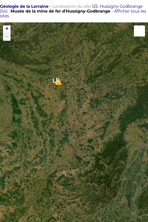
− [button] (7, 37)
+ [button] (7, 29)
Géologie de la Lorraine (24, 6)
